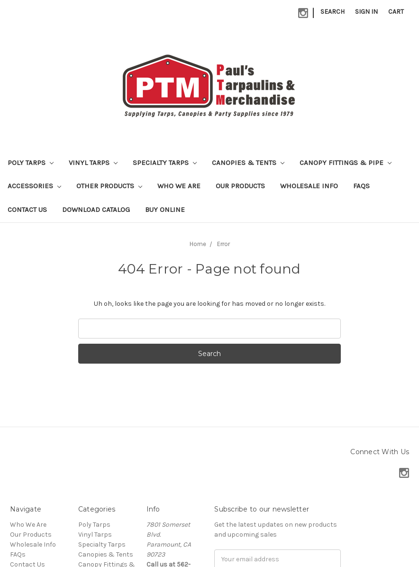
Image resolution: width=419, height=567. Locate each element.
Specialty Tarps (165, 162)
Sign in (366, 12)
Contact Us (27, 209)
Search (332, 12)
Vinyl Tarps (93, 162)
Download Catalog (96, 209)
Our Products (240, 186)
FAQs (361, 186)
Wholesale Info (309, 186)
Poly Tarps (31, 162)
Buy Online (165, 209)
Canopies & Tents (248, 162)
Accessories (34, 186)
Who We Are (178, 186)
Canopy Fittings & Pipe (346, 162)
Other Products (109, 186)
